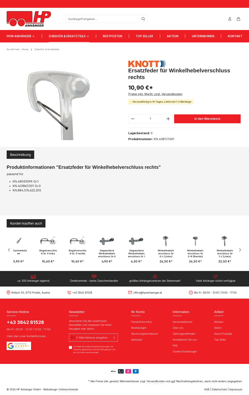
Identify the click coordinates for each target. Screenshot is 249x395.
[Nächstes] (240, 250)
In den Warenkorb (207, 118)
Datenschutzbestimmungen (97, 346)
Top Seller (220, 339)
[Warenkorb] (238, 19)
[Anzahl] (150, 118)
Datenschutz (219, 389)
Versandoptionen (182, 321)
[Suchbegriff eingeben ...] (102, 19)
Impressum (235, 389)
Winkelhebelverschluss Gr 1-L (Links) (225, 253)
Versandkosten (155, 381)
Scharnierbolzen (18, 252)
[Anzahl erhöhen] (168, 118)
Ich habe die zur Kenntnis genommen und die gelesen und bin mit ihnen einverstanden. (94, 349)
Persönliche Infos (141, 321)
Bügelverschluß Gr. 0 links (48, 252)
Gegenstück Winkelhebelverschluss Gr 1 (136, 253)
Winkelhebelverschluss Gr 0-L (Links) (166, 253)
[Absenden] (114, 338)
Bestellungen (138, 327)
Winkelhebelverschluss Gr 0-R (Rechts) (195, 253)
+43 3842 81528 (25, 322)
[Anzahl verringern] (132, 118)
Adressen (136, 339)
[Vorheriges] (9, 250)
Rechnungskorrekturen (144, 333)
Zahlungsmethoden (184, 333)
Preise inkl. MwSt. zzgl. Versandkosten (155, 94)
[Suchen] (143, 19)
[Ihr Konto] (230, 19)
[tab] (20, 154)
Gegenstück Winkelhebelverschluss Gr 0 (107, 253)
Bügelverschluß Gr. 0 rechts (77, 252)
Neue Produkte (223, 333)
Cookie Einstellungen (185, 351)
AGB (102, 349)
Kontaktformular (36, 336)
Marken (218, 321)
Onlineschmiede (68, 389)
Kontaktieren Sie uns (185, 339)
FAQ (175, 345)
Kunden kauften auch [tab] (26, 223)
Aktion (217, 327)
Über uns (178, 327)
